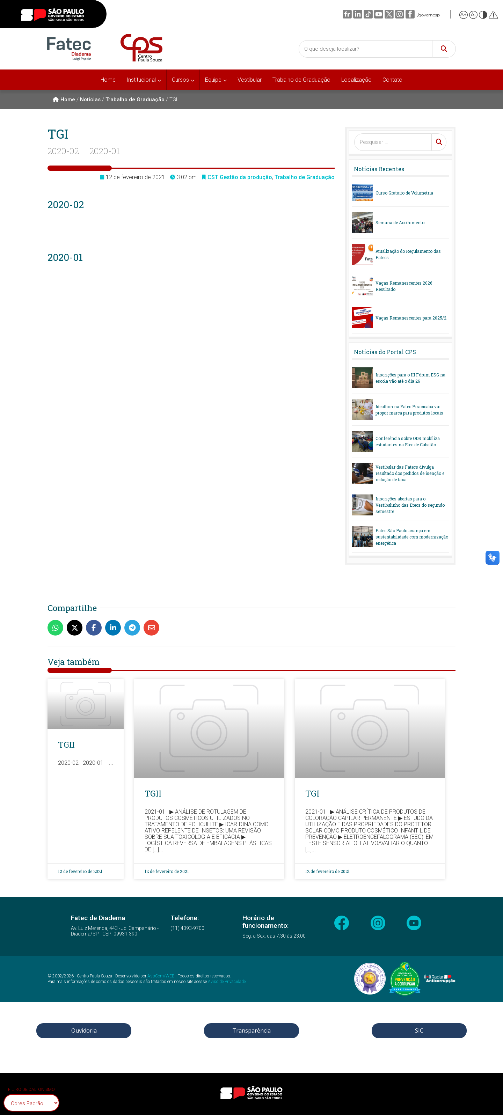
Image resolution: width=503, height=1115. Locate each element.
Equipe (213, 79)
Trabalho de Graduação (301, 79)
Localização (356, 79)
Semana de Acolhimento (400, 222)
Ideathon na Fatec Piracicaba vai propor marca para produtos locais (409, 410)
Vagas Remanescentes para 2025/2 (411, 318)
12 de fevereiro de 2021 (80, 871)
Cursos (180, 79)
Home (108, 79)
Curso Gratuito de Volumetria (404, 193)
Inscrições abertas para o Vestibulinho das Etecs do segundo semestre (410, 505)
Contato (392, 79)
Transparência (251, 1030)
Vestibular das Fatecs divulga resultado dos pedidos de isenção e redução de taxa (410, 473)
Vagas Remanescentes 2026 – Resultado (406, 286)
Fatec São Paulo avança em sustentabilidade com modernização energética (412, 537)
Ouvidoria (84, 1030)
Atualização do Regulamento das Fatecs (408, 254)
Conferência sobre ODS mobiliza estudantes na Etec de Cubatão (408, 441)
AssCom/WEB (161, 976)
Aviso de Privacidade (227, 981)
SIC (419, 1030)
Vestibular (250, 79)
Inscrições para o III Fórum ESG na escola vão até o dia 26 (410, 378)
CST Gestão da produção (239, 177)
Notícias (90, 99)
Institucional (141, 79)
